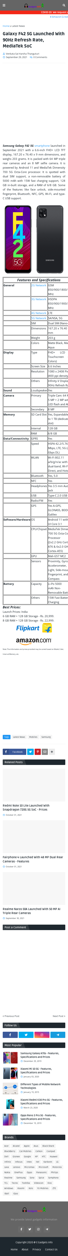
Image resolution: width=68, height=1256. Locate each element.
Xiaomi (20, 1188)
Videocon (38, 1183)
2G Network (38, 285)
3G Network (38, 299)
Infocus (18, 1162)
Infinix (7, 1162)
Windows (8, 1188)
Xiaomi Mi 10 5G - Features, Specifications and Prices (36, 1070)
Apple (27, 1146)
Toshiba (26, 1183)
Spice (41, 1177)
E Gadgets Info (44, 1242)
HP (36, 1156)
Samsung (46, 737)
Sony (32, 1177)
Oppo (29, 1172)
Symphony (53, 1177)
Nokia (7, 1172)
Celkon (39, 1151)
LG (57, 1162)
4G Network (38, 313)
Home (6, 26)
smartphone (42, 145)
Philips (54, 1172)
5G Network (38, 318)
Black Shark (48, 1146)
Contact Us (51, 1249)
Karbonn (48, 1162)
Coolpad (51, 1151)
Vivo (50, 1183)
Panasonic (41, 1172)
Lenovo (16, 1167)
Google (27, 1156)
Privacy (36, 1249)
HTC (44, 1156)
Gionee (16, 1156)
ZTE (54, 1188)
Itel (37, 1162)
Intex (29, 1162)
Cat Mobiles (25, 1151)
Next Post (58, 1016)
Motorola (57, 1167)
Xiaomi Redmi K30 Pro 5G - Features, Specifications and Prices (41, 1101)
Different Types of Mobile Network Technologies (40, 1086)
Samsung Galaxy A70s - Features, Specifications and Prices (39, 1055)
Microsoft (43, 1167)
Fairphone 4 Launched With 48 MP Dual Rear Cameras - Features (33, 859)
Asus (36, 1146)
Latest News (18, 26)
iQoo (15, 1193)
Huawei (53, 1156)
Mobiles (33, 737)
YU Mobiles (42, 1188)
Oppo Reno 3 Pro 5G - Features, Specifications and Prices (38, 1117)
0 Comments (40, 57)
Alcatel (16, 1146)
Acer (6, 1146)
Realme (8, 1177)
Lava (6, 1167)
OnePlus (18, 1172)
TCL (6, 1183)
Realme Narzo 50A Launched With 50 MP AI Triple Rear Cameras (31, 911)
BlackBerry (9, 1151)
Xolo (31, 1188)
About (25, 1249)
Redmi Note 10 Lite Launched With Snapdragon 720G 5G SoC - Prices (26, 807)
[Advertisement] (34, 102)
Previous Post (12, 1016)
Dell (6, 1156)
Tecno (15, 1183)
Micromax (29, 1167)
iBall (6, 1193)
